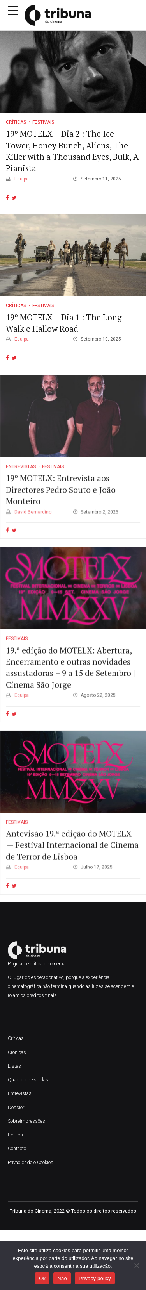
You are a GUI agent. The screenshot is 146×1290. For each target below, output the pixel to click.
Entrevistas (21, 476)
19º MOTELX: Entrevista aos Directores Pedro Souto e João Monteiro (61, 500)
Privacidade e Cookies (30, 1162)
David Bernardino (32, 522)
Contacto (17, 1148)
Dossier (16, 1107)
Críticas (16, 122)
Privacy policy (95, 1278)
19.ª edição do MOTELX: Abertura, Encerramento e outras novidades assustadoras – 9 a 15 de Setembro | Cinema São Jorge (70, 677)
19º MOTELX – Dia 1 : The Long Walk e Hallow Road (64, 323)
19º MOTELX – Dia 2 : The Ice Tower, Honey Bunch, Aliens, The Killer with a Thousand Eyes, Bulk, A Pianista (72, 150)
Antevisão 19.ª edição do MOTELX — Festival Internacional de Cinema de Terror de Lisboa (72, 855)
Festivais (43, 122)
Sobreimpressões (26, 1121)
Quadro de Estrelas (28, 1080)
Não (62, 1278)
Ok (42, 1278)
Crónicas (17, 1052)
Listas (14, 1066)
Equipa (21, 179)
